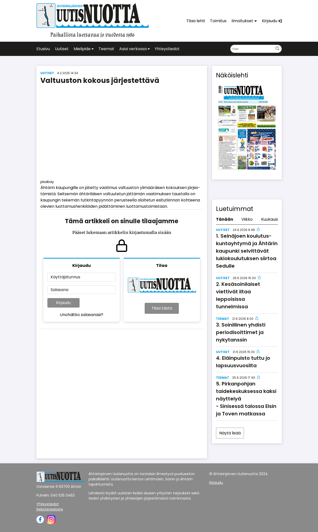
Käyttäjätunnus (65, 277)
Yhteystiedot (47, 504)
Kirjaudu (63, 303)
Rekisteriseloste (49, 509)
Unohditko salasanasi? (81, 315)
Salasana (59, 290)
